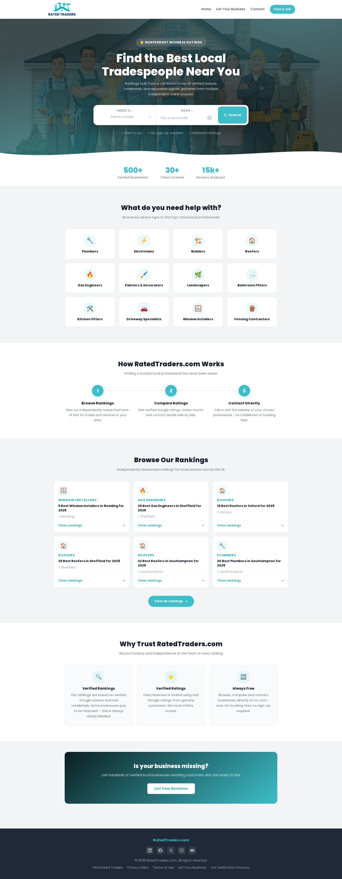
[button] (124, 117)
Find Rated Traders (108, 867)
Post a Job (282, 9)
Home (206, 9)
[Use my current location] (210, 118)
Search (232, 115)
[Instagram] (182, 850)
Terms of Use (163, 867)
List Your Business (230, 9)
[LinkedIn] (150, 850)
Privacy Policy (138, 867)
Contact (258, 9)
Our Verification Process (230, 867)
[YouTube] (192, 850)
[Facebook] (160, 850)
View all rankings (171, 601)
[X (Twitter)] (171, 850)
